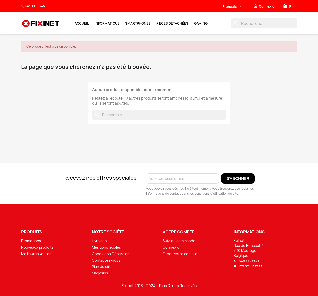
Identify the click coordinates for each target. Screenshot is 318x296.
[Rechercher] (264, 23)
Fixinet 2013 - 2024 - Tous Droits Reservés (159, 285)
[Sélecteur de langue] (233, 7)
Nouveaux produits (37, 247)
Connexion (172, 247)
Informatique (107, 23)
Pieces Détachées (172, 23)
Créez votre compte (180, 253)
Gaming (201, 23)
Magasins (100, 273)
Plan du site (102, 266)
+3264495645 (33, 6)
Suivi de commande (179, 240)
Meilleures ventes (36, 253)
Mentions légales (106, 247)
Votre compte (179, 232)
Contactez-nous (106, 260)
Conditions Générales (110, 253)
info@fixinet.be (248, 266)
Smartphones (138, 23)
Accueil (82, 23)
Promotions (31, 240)
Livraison (99, 240)
